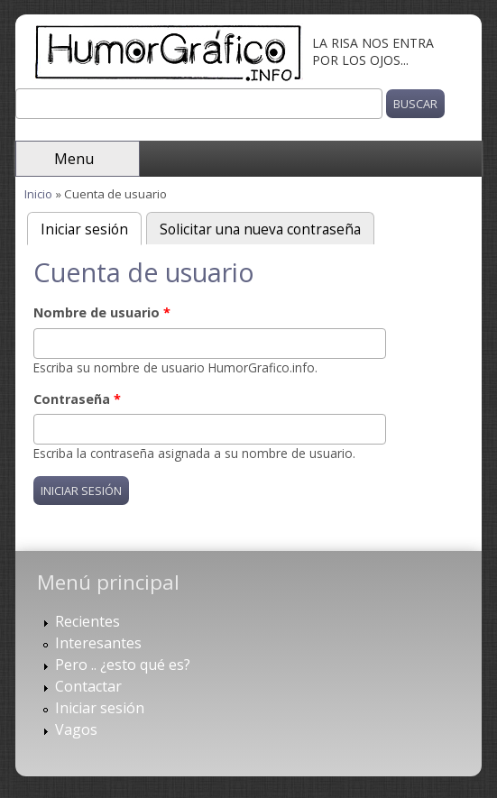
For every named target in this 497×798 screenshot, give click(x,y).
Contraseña (77, 399)
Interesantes (98, 643)
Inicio (38, 194)
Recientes (87, 621)
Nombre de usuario (101, 312)
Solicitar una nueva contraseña (260, 229)
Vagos (76, 729)
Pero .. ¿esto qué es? (122, 664)
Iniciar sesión (91, 227)
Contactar (88, 686)
